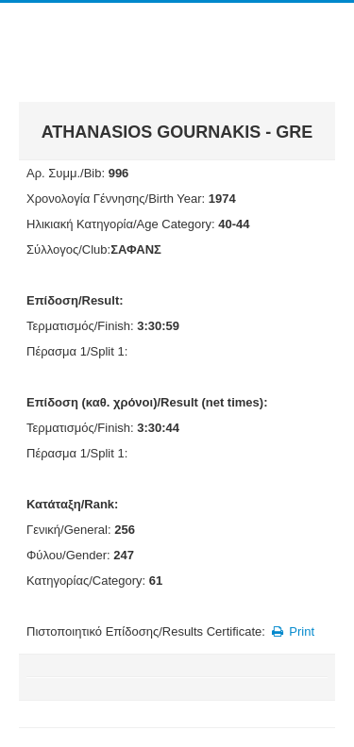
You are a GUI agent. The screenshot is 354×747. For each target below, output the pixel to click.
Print (291, 631)
